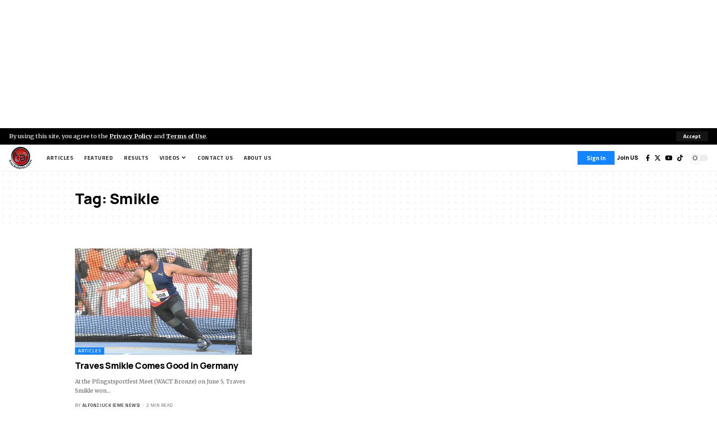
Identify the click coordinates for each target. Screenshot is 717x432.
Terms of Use (186, 136)
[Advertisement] (358, 64)
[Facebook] (647, 158)
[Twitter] (657, 158)
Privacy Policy (130, 136)
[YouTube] (669, 158)
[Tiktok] (680, 158)
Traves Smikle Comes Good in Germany (156, 366)
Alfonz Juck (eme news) (111, 405)
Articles (89, 350)
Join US (627, 158)
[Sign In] (596, 158)
